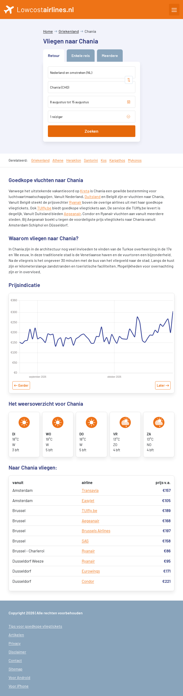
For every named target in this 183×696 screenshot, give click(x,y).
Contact (15, 660)
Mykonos (135, 160)
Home (48, 31)
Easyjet (88, 500)
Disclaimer (17, 651)
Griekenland (69, 31)
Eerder (23, 385)
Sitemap (15, 669)
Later (161, 385)
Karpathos (117, 160)
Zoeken (91, 131)
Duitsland (93, 196)
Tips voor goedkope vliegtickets (35, 626)
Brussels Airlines (96, 530)
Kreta (84, 190)
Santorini (91, 160)
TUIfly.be (44, 208)
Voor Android (19, 677)
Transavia (90, 490)
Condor (88, 581)
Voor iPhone (19, 686)
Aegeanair (72, 213)
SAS (85, 540)
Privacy (14, 643)
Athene (57, 160)
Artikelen (16, 634)
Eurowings (91, 571)
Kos (104, 160)
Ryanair (75, 202)
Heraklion (73, 160)
